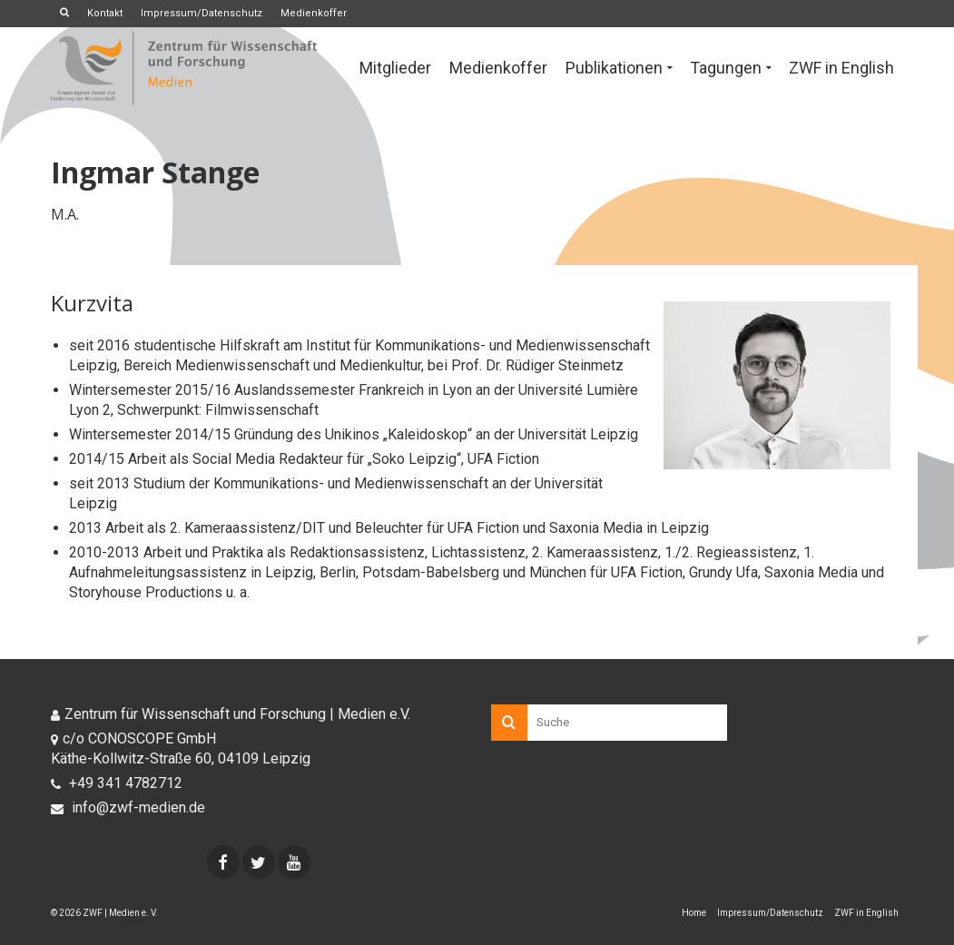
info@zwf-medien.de (128, 807)
